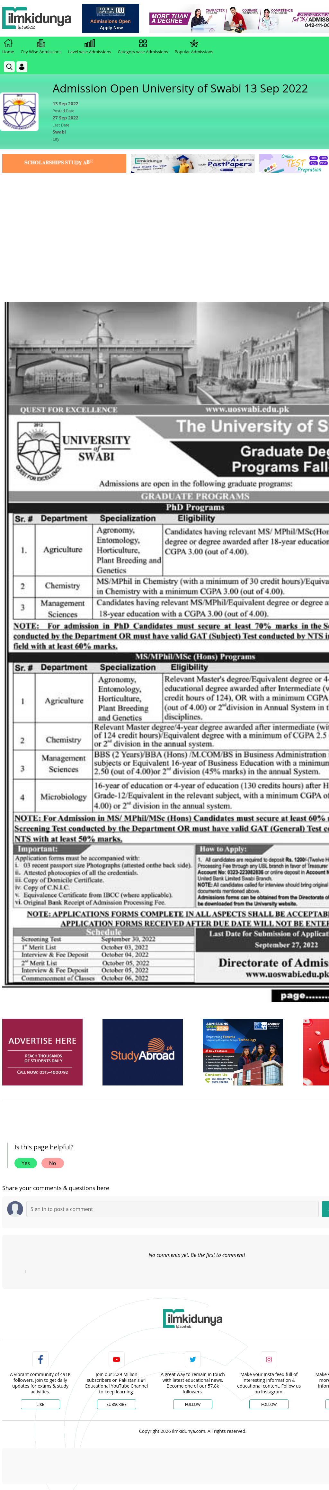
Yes (26, 1163)
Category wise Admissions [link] (143, 47)
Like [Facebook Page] (40, 1404)
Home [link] (8, 47)
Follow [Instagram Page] (269, 1404)
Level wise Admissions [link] (89, 47)
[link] (111, 18)
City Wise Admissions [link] (41, 47)
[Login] (21, 66)
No (52, 1163)
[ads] (42, 1052)
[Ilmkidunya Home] (37, 18)
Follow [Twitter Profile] (192, 1404)
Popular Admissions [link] (194, 47)
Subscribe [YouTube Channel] (117, 1404)
